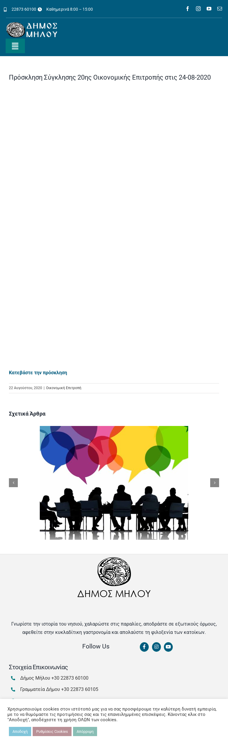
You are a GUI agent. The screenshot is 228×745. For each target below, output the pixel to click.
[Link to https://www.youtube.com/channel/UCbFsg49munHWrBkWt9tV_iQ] (168, 647)
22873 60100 (24, 9)
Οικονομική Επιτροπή (63, 388)
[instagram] (198, 8)
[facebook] (187, 8)
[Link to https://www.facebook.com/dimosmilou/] (144, 647)
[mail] (219, 8)
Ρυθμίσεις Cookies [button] (52, 731)
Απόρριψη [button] (85, 731)
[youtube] (209, 8)
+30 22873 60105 (79, 689)
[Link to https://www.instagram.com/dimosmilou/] (156, 647)
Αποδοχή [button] (20, 731)
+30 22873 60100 (69, 678)
